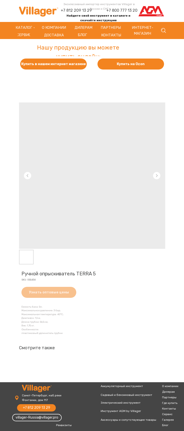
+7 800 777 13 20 (121, 10)
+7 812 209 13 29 (76, 10)
